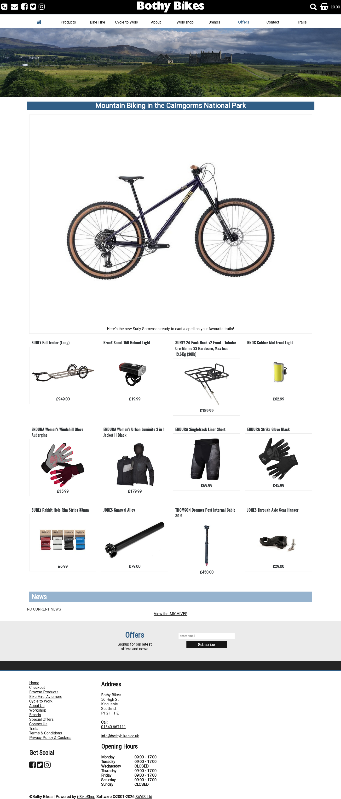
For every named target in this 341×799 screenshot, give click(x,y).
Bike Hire (97, 22)
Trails (302, 22)
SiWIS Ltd (143, 796)
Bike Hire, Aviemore (45, 696)
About (156, 22)
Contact (272, 22)
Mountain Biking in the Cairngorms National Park (170, 106)
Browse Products (43, 692)
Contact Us (38, 724)
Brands (214, 22)
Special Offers (41, 719)
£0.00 (330, 7)
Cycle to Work (126, 22)
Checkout (37, 687)
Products (68, 22)
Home (34, 683)
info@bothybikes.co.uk (120, 736)
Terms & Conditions (45, 733)
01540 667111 (113, 727)
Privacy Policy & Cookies (50, 737)
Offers (243, 22)
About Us (37, 705)
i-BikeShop (86, 796)
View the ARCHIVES (170, 613)
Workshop (185, 22)
